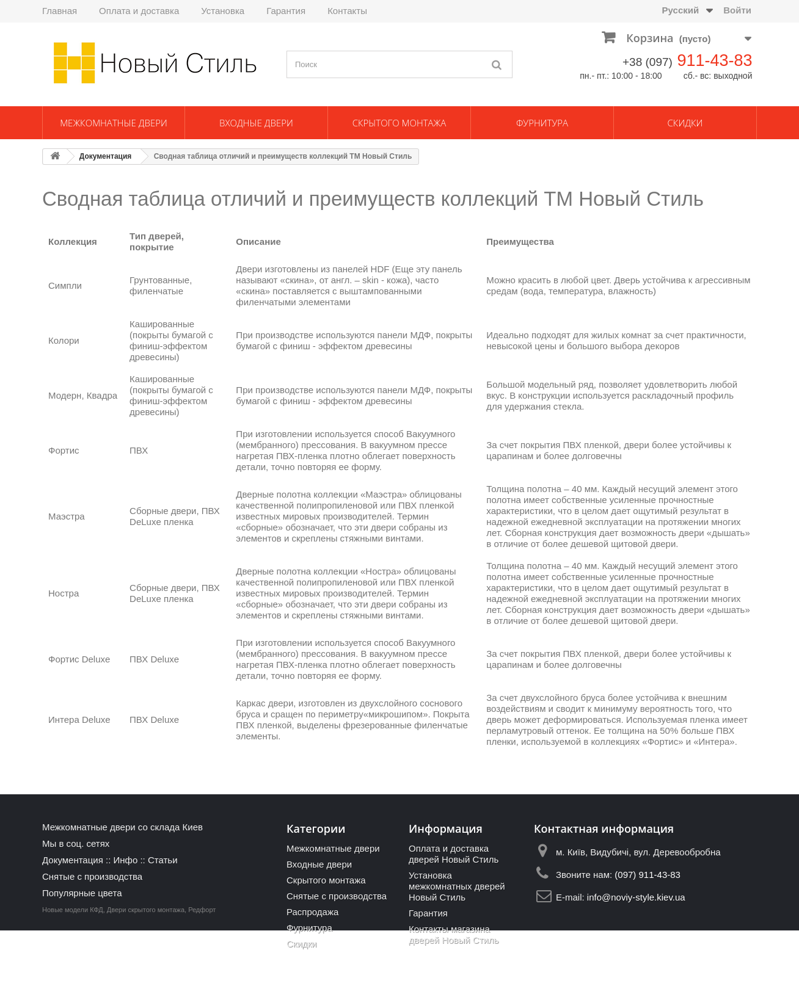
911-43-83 (714, 60)
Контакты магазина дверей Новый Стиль (453, 934)
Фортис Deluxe (79, 659)
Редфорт (202, 965)
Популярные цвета (82, 893)
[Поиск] (497, 64)
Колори (63, 340)
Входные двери (256, 123)
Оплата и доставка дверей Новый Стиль (453, 854)
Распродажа (312, 912)
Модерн (64, 395)
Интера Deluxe (79, 719)
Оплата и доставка (139, 10)
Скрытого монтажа (399, 123)
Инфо (125, 860)
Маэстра (66, 516)
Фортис (63, 450)
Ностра (63, 593)
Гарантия (285, 10)
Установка (222, 10)
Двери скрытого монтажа (145, 965)
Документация (105, 156)
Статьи (163, 860)
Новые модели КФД (72, 965)
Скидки (685, 123)
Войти (737, 10)
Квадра (102, 395)
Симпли (65, 285)
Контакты (347, 10)
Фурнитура (542, 123)
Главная (59, 10)
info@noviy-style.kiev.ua (636, 897)
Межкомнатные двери (113, 123)
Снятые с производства (92, 876)
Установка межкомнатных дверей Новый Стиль (457, 886)
